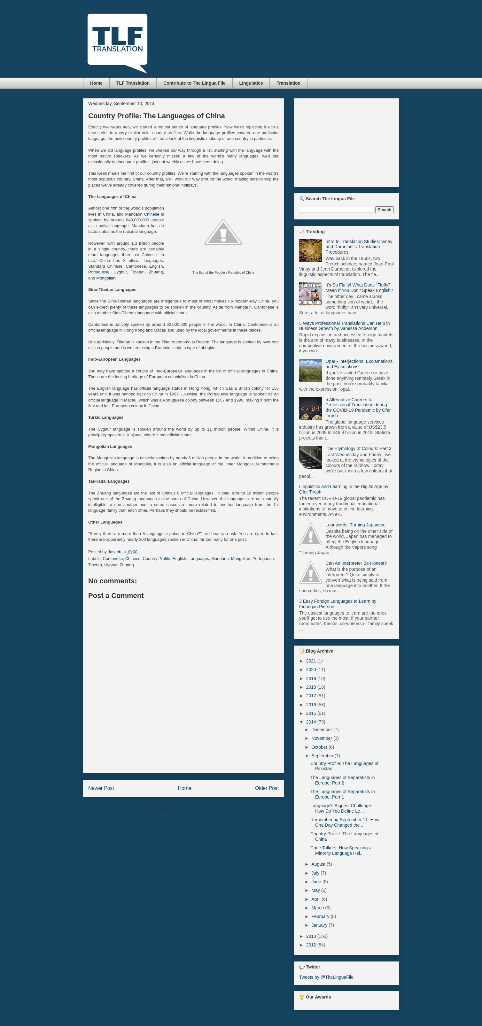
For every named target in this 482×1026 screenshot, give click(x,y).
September (322, 755)
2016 (311, 704)
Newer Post (101, 788)
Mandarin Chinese (142, 214)
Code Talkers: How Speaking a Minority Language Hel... (340, 850)
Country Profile (156, 558)
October (320, 747)
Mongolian (105, 278)
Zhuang (156, 272)
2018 (311, 687)
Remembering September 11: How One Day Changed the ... (344, 822)
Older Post (267, 788)
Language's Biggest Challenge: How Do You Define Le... (341, 808)
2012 (311, 944)
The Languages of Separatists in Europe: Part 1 (342, 794)
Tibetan (95, 565)
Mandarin (220, 558)
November (322, 738)
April (316, 899)
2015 (311, 713)
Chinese (133, 558)
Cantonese (113, 558)
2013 (311, 936)
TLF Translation (133, 83)
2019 (311, 678)
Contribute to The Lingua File (194, 83)
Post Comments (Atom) (196, 808)
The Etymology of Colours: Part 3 (359, 448)
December (322, 729)
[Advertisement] (183, 758)
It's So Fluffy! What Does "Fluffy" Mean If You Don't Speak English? (359, 287)
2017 (311, 695)
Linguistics (251, 83)
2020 (311, 669)
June (316, 881)
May (316, 890)
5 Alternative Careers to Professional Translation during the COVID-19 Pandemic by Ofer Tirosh (358, 407)
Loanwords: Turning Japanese (356, 524)
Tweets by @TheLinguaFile (326, 977)
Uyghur (120, 272)
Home (96, 83)
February (320, 916)
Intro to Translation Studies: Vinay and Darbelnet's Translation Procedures (359, 247)
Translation (288, 83)
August (318, 864)
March (318, 907)
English (156, 266)
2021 (311, 660)
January (320, 925)
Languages (199, 558)
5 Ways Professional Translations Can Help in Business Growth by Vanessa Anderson (344, 326)
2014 (311, 721)
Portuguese (99, 272)
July (316, 873)
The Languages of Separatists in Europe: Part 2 (342, 780)
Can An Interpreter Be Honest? (356, 563)
